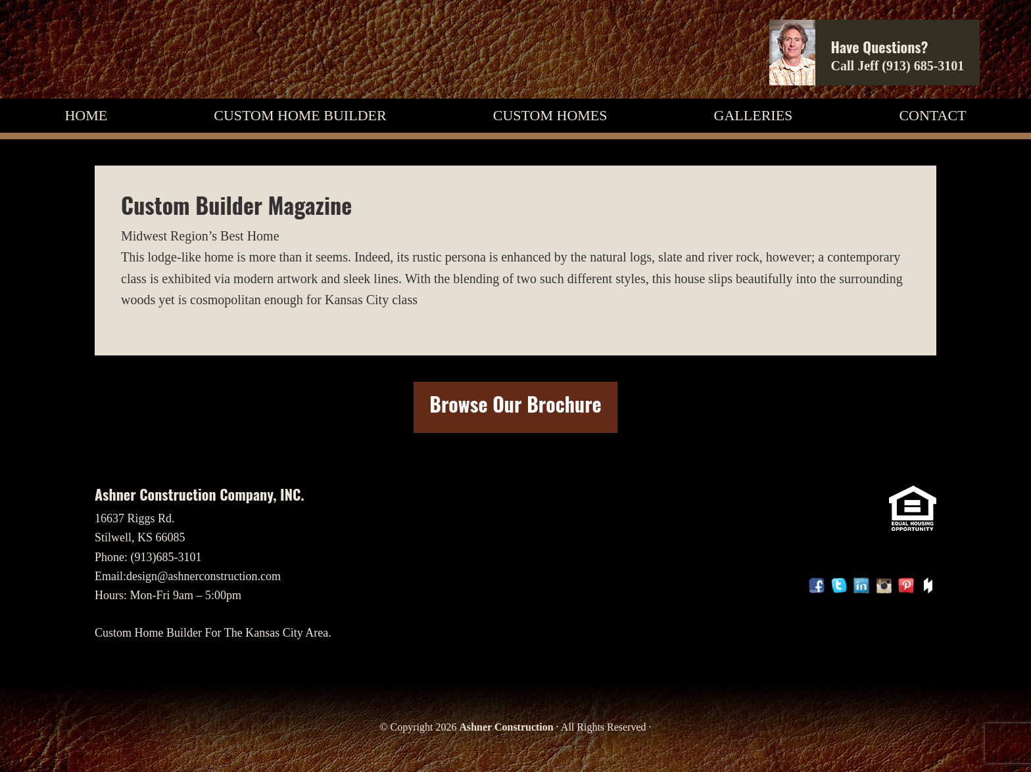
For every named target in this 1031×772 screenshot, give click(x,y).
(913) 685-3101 (923, 65)
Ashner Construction (506, 727)
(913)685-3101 (166, 557)
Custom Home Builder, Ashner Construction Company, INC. (150, 49)
